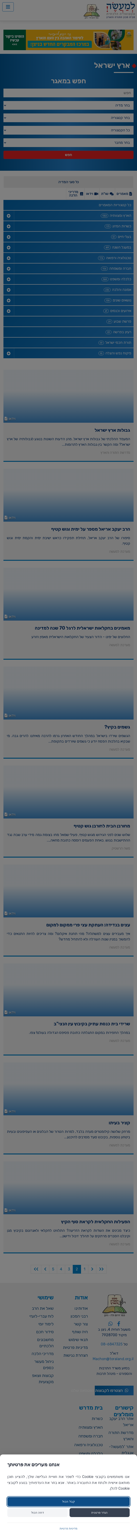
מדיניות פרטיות (68, 1528)
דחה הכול (37, 1512)
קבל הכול (68, 1501)
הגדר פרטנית (99, 1512)
